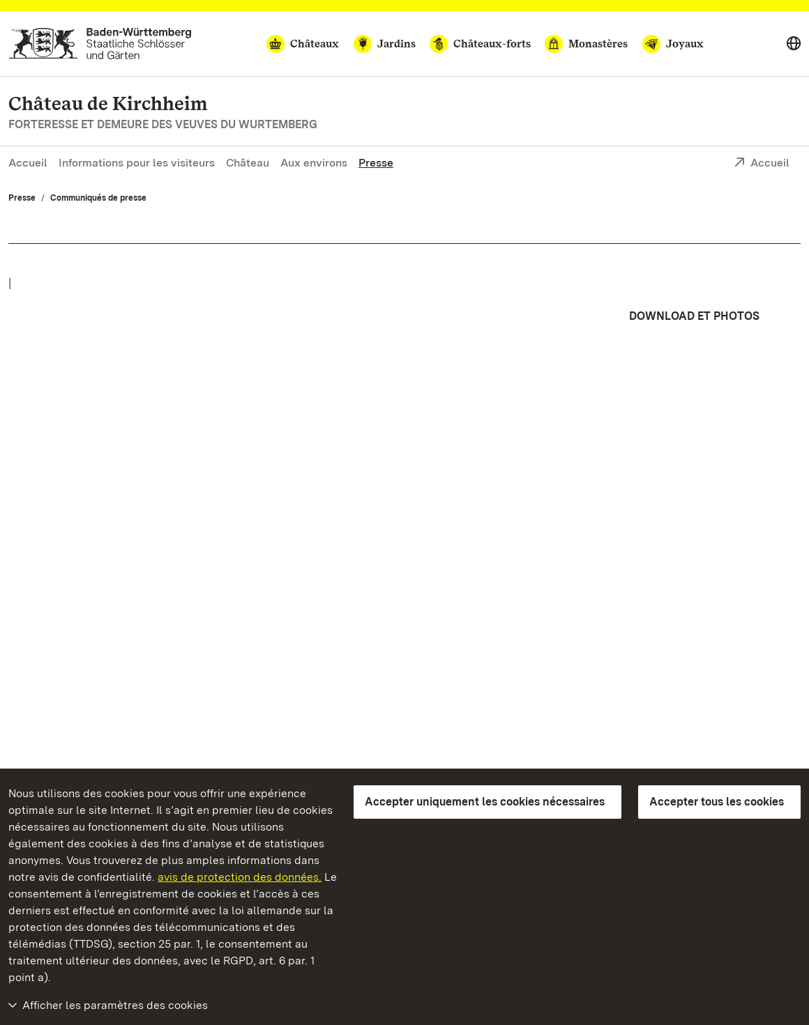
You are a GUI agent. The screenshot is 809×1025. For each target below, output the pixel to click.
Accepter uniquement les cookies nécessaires (485, 801)
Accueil (27, 162)
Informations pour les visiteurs (137, 162)
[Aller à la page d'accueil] (100, 43)
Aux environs (313, 162)
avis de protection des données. (240, 877)
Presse (375, 162)
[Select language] (793, 44)
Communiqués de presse (98, 198)
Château (247, 162)
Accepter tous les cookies (716, 801)
